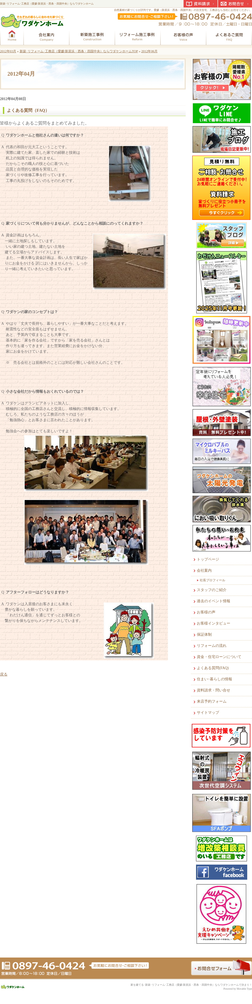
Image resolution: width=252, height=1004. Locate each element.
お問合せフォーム (221, 967)
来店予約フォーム (212, 701)
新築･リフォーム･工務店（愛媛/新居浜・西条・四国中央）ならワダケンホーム (47, 3)
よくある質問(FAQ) (213, 668)
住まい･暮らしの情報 (214, 679)
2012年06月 (149, 51)
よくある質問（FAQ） (28, 110)
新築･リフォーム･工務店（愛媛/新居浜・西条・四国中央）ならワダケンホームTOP (79, 51)
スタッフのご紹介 (212, 590)
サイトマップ (208, 713)
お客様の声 (206, 612)
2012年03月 (8, 51)
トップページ (208, 559)
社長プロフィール (212, 580)
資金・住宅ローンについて (219, 657)
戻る (3, 674)
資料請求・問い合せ (213, 690)
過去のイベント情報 (213, 601)
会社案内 (204, 571)
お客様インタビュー (213, 623)
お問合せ (235, 3)
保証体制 (204, 634)
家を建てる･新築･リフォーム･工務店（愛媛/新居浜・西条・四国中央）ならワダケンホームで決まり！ (191, 984)
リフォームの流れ (212, 646)
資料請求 (201, 3)
